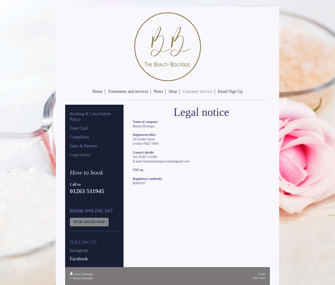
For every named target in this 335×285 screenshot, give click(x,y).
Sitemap (88, 274)
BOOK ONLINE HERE (89, 222)
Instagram (79, 250)
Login (261, 273)
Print (75, 274)
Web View (259, 278)
